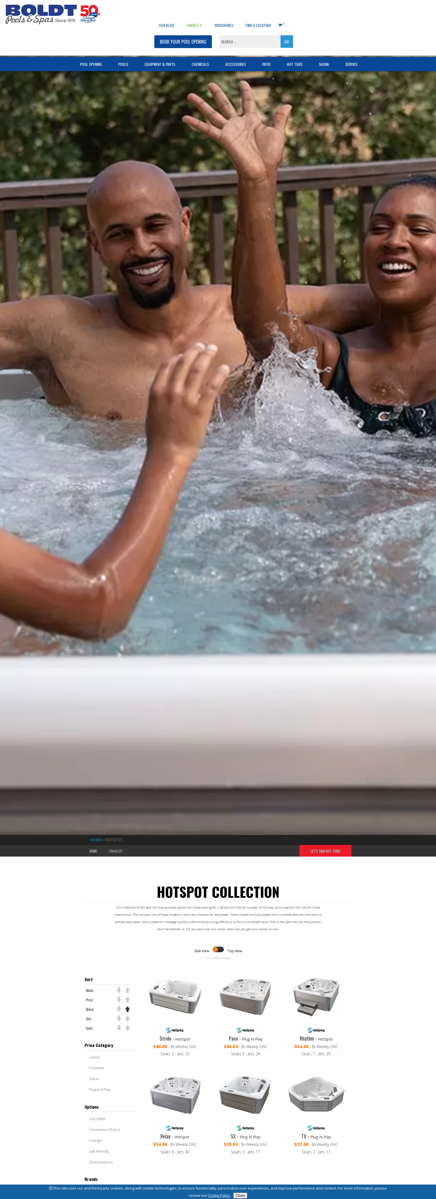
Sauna (324, 49)
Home (95, 839)
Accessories (235, 49)
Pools (123, 49)
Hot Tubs (295, 49)
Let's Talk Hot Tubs (325, 851)
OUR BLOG (166, 10)
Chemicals (200, 49)
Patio (266, 49)
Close (240, 1195)
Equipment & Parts (160, 49)
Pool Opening (91, 49)
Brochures (224, 10)
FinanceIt (115, 851)
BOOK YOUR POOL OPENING (183, 26)
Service (351, 49)
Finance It (194, 10)
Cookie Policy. (219, 1195)
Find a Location (258, 10)
